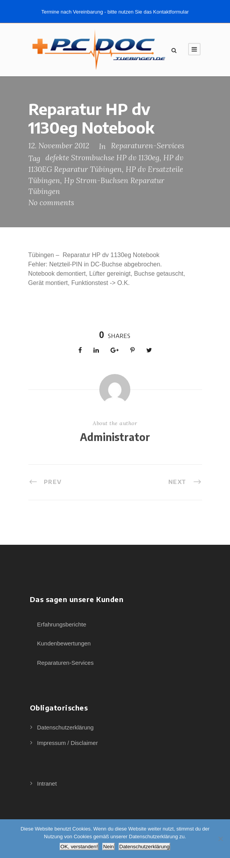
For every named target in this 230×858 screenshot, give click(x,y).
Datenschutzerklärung (65, 727)
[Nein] (220, 839)
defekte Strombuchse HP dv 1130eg (102, 157)
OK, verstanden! (79, 846)
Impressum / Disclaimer (67, 743)
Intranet (47, 783)
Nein (108, 846)
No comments (51, 202)
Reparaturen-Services (147, 145)
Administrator (115, 437)
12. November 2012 (58, 145)
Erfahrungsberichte (61, 624)
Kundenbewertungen (64, 643)
